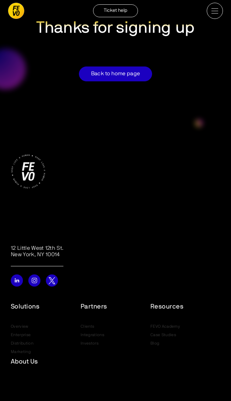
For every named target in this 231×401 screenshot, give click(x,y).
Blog (154, 344)
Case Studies (163, 336)
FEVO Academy (165, 328)
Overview (20, 328)
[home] (16, 11)
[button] (215, 11)
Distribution (22, 344)
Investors (89, 344)
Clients (87, 328)
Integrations (92, 336)
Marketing (21, 353)
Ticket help (115, 10)
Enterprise (21, 336)
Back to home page (115, 73)
